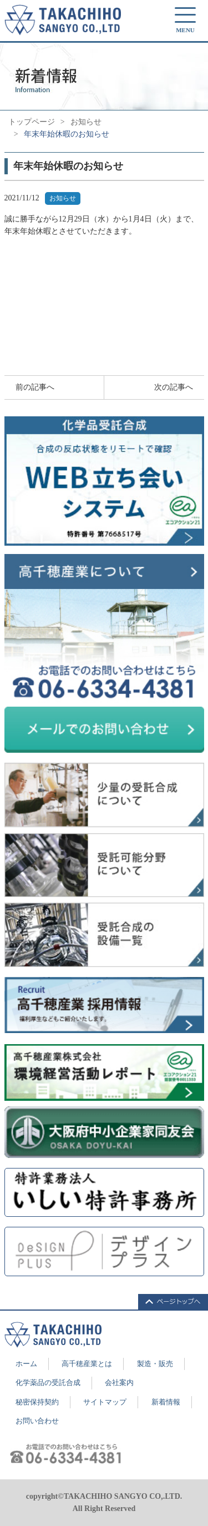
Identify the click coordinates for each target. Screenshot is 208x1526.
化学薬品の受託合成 (48, 1382)
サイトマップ (104, 1402)
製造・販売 (155, 1363)
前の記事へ (35, 387)
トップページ (31, 122)
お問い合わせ (37, 1421)
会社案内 (119, 1382)
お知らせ (86, 122)
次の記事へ (173, 387)
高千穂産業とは (87, 1363)
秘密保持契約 (37, 1402)
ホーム (26, 1363)
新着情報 (165, 1402)
